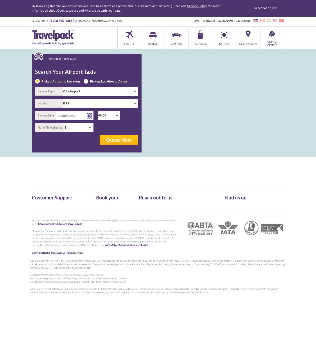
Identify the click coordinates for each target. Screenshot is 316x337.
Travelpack (53, 38)
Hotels (100, 209)
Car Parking (103, 224)
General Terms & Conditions (48, 209)
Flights (100, 205)
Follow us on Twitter (239, 207)
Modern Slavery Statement (47, 228)
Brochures (209, 20)
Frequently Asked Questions (48, 220)
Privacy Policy (197, 6)
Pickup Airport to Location (57, 82)
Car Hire (101, 213)
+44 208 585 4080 (59, 21)
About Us (37, 205)
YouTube (232, 220)
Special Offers (104, 232)
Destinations (103, 228)
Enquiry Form (40, 224)
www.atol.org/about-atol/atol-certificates (126, 279)
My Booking (243, 20)
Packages (101, 216)
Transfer (101, 220)
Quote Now (119, 140)
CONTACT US (146, 235)
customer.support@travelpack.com (98, 21)
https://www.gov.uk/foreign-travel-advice (60, 258)
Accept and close (265, 8)
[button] (224, 37)
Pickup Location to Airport (106, 82)
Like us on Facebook (239, 214)
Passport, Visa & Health (45, 213)
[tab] (56, 59)
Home (195, 20)
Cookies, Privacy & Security (47, 216)
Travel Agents (225, 20)
